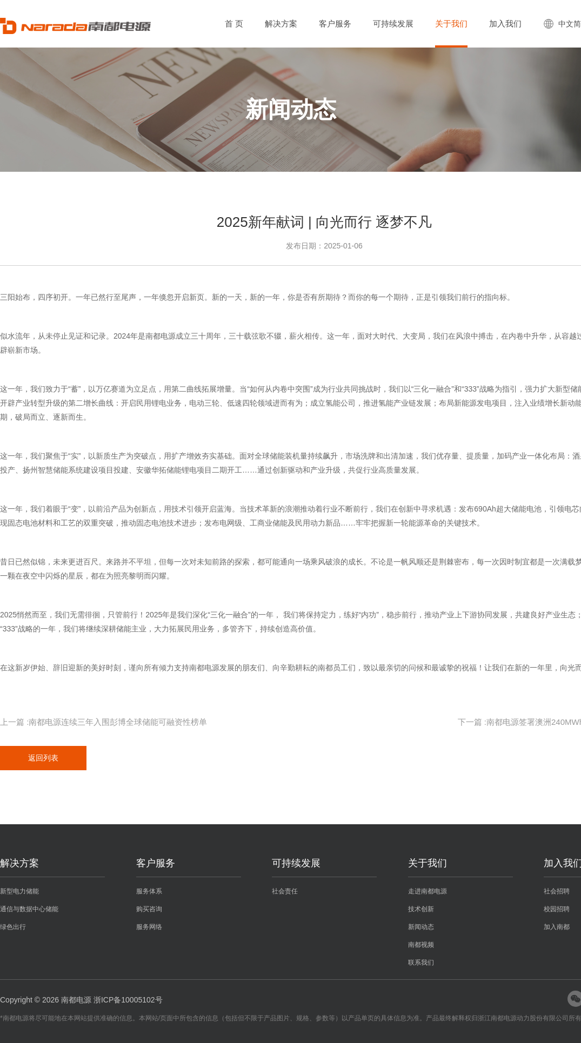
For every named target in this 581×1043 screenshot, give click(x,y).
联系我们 (421, 962)
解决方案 (281, 23)
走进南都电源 (427, 891)
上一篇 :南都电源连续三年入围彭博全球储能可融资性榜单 (103, 721)
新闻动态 (421, 927)
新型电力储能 (19, 891)
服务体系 (149, 891)
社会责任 (285, 891)
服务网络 (149, 927)
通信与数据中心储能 (29, 909)
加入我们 (505, 23)
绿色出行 (13, 927)
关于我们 (451, 23)
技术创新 (421, 909)
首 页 (234, 23)
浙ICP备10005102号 (128, 999)
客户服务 (335, 23)
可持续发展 (393, 23)
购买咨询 (149, 909)
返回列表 (43, 757)
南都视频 (421, 944)
